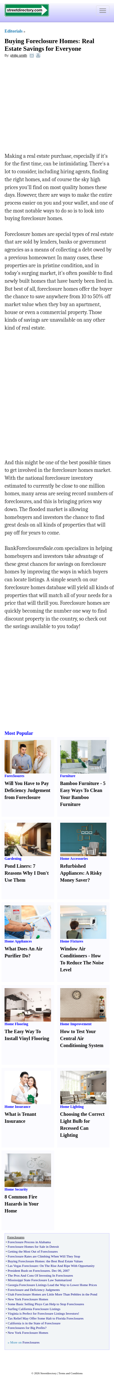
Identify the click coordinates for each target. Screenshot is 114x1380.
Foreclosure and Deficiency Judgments (34, 1290)
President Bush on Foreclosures (29, 1270)
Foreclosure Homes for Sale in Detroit (33, 1246)
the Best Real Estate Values (64, 1261)
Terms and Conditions (70, 1373)
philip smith (18, 55)
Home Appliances (18, 941)
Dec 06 (56, 1270)
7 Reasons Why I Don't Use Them (27, 873)
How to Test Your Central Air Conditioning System (82, 1038)
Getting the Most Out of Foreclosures (33, 1251)
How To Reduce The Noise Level (82, 962)
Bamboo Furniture (79, 783)
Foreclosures (14, 776)
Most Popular (19, 733)
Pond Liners (17, 866)
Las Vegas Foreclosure (23, 1266)
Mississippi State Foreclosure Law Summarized (39, 1280)
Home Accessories (74, 858)
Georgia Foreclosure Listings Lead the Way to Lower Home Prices (52, 1285)
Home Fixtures (71, 941)
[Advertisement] (54, 106)
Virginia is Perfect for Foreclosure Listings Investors (43, 1313)
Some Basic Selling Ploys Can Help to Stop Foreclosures (46, 1304)
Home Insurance (17, 1107)
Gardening (13, 858)
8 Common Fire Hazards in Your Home (22, 1203)
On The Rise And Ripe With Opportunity (67, 1266)
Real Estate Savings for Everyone (49, 44)
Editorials (13, 31)
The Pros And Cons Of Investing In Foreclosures (40, 1275)
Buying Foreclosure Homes (41, 41)
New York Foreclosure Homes (28, 1299)
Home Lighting (72, 1107)
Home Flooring (16, 1024)
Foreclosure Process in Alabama (29, 1242)
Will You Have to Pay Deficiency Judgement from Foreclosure (27, 790)
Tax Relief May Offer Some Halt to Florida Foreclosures (46, 1318)
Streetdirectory (48, 1373)
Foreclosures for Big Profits (26, 1328)
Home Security (16, 1189)
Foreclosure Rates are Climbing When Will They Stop (44, 1256)
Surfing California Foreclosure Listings (34, 1309)
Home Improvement (76, 1024)
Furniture (67, 776)
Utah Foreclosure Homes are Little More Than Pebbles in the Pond (52, 1294)
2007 (66, 1270)
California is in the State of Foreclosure (34, 1323)
